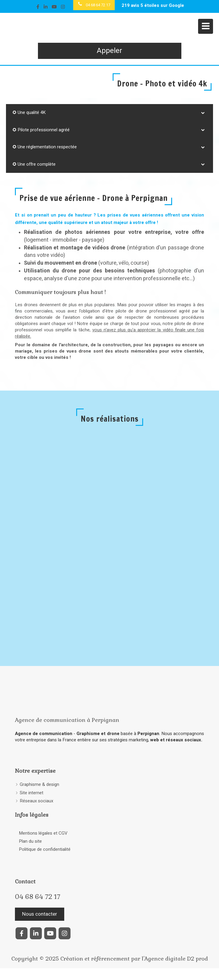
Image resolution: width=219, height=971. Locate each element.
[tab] (109, 112)
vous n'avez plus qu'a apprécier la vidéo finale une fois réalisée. (109, 333)
